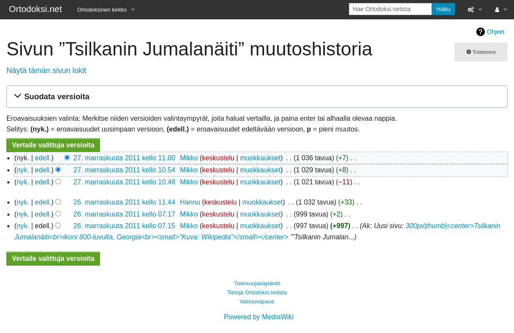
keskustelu (218, 158)
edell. (43, 158)
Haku (443, 9)
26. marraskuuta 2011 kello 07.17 (124, 214)
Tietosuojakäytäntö (257, 283)
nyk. (23, 170)
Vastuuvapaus (257, 301)
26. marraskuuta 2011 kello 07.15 (124, 225)
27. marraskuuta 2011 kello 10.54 (124, 170)
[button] (255, 97)
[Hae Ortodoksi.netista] (390, 9)
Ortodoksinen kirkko (101, 9)
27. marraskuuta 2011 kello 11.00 (124, 158)
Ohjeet (496, 31)
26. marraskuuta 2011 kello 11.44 (124, 202)
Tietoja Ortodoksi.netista (257, 292)
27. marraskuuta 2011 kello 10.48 (124, 182)
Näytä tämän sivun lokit (46, 70)
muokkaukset (260, 158)
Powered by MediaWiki (259, 317)
